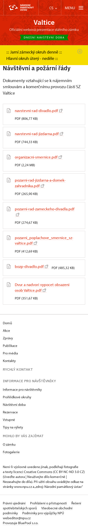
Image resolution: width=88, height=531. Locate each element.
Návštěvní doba (14, 404)
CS (53, 8)
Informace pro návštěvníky (22, 389)
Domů (7, 323)
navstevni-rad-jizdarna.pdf (39, 133)
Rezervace (10, 412)
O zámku (9, 444)
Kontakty (9, 360)
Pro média (10, 353)
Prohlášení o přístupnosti (49, 503)
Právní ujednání (14, 503)
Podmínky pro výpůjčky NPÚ (43, 513)
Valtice (44, 22)
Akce (6, 330)
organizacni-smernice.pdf (38, 156)
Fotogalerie (11, 452)
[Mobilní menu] (74, 7)
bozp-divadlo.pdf (31, 266)
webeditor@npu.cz (17, 518)
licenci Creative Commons (32, 471)
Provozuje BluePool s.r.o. (20, 523)
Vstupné (9, 419)
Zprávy (8, 338)
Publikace (10, 345)
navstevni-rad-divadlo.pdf (38, 110)
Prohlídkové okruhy (17, 397)
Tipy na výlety (13, 427)
